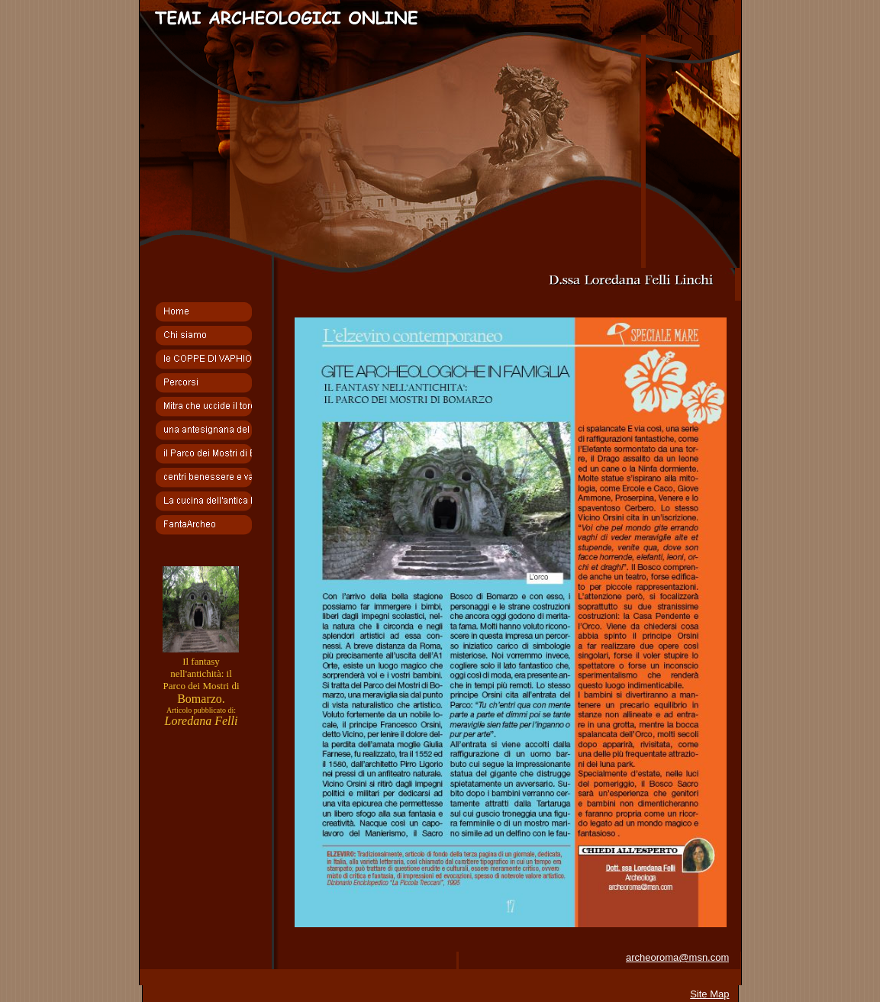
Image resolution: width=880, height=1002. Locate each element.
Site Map (709, 994)
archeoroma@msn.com (677, 957)
